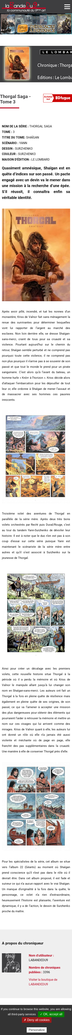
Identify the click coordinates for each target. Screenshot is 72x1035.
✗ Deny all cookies (37, 1020)
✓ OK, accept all (51, 1014)
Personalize (37, 1030)
